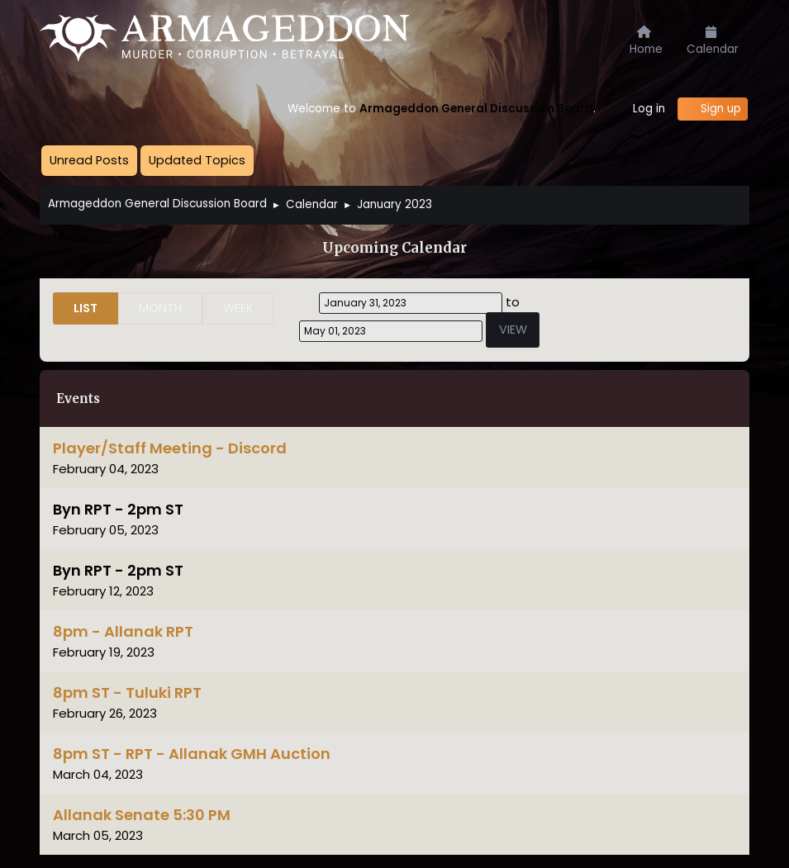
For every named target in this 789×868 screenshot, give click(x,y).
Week (238, 308)
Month (160, 308)
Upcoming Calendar (394, 248)
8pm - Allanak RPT (123, 631)
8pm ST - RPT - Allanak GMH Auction (191, 753)
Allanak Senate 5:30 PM (142, 814)
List (85, 308)
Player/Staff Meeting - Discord (170, 448)
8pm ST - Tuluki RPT (127, 692)
